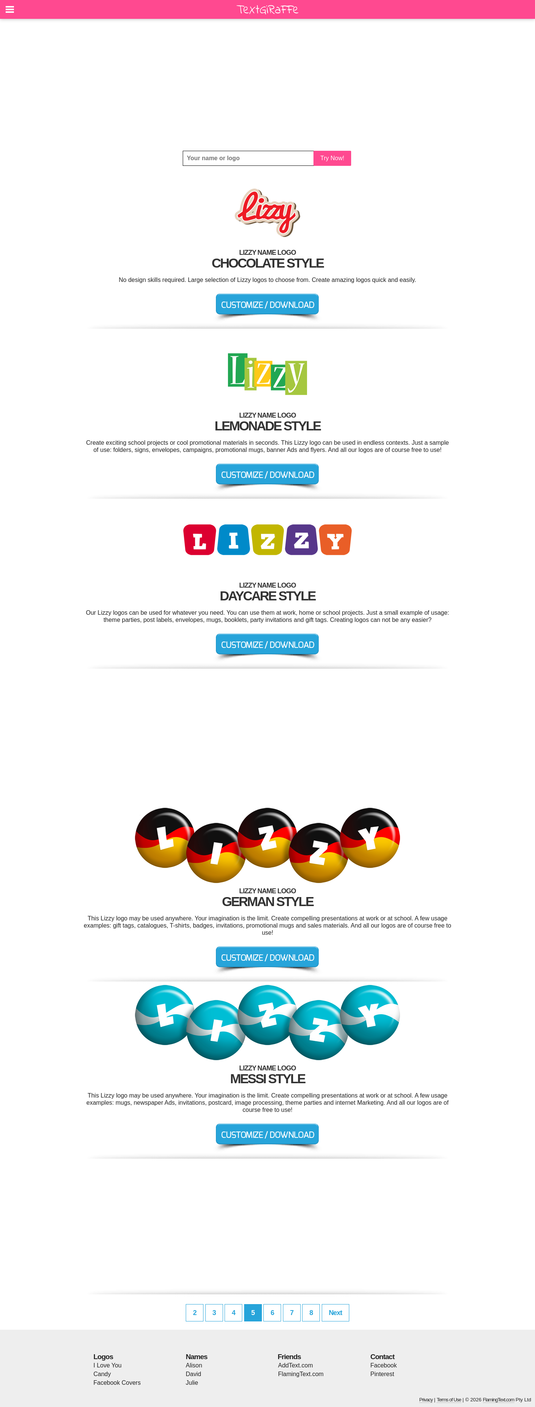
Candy (102, 1374)
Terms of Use (449, 1399)
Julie (192, 1382)
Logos (103, 1357)
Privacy (426, 1399)
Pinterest (382, 1374)
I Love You (107, 1365)
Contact (382, 1357)
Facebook (383, 1365)
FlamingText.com (301, 1374)
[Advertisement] (267, 85)
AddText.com (295, 1365)
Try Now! (332, 158)
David (193, 1374)
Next (335, 1313)
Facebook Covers (117, 1382)
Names (196, 1357)
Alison (194, 1365)
